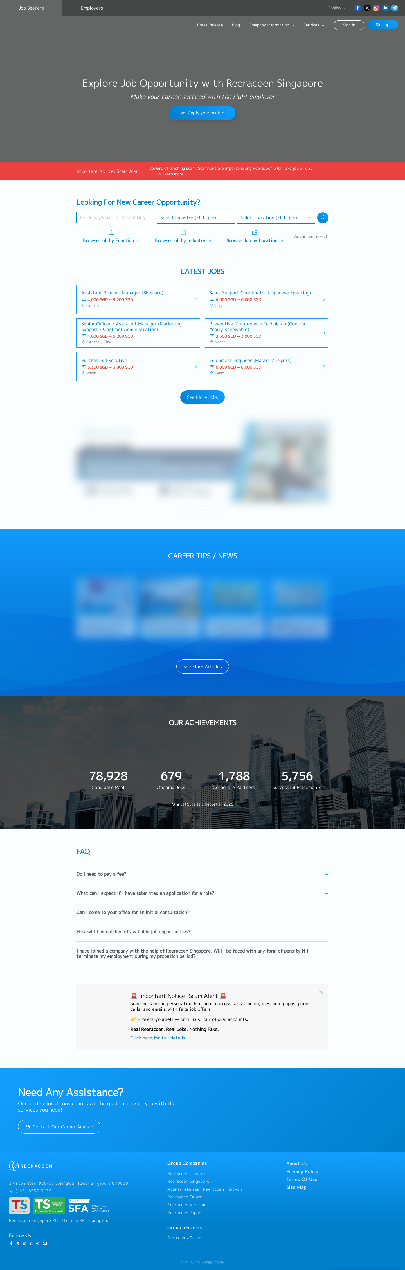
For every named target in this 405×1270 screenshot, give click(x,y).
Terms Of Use (302, 1179)
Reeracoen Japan (184, 1212)
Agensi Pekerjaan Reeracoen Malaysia (205, 1189)
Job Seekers (31, 8)
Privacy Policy (302, 1171)
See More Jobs (202, 397)
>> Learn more (169, 173)
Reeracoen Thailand (187, 1173)
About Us (296, 1163)
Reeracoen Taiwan (185, 1197)
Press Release (210, 25)
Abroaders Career (185, 1237)
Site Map (296, 1187)
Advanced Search (311, 236)
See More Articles (202, 666)
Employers (92, 8)
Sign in (349, 25)
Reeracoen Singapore (188, 1181)
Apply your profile (202, 113)
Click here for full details (157, 1038)
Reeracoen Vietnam (186, 1205)
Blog (236, 25)
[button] (186, 510)
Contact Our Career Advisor (59, 1127)
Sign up (382, 24)
